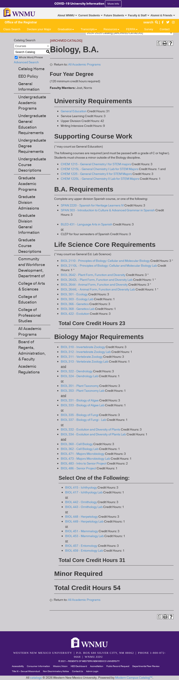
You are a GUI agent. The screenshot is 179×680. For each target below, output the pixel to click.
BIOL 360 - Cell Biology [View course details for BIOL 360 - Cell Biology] (77, 444)
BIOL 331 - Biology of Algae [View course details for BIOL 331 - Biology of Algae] (80, 400)
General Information (28, 86)
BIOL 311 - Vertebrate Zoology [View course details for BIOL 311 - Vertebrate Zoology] (82, 357)
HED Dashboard (79, 666)
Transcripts (89, 29)
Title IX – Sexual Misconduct (26, 671)
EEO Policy (28, 76)
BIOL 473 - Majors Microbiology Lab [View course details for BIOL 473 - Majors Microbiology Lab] (85, 459)
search (151, 22)
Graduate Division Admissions (28, 202)
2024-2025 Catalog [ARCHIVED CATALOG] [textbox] (115, 33)
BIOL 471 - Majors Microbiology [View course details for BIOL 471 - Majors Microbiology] (82, 454)
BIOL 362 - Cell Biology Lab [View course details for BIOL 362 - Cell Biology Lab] (79, 449)
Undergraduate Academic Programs (32, 102)
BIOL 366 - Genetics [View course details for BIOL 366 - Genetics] (75, 304)
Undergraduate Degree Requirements (32, 146)
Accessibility (18, 666)
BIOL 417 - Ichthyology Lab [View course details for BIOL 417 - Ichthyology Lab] (84, 492)
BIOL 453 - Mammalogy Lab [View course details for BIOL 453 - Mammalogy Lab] (84, 536)
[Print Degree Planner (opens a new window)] (159, 43)
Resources (111, 29)
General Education (74, 111)
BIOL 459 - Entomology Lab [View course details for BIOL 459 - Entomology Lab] (84, 551)
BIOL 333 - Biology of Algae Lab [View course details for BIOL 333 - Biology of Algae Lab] (82, 405)
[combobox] (129, 33)
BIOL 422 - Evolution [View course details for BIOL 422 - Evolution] (75, 314)
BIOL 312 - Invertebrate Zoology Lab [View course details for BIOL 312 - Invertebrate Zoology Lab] (86, 352)
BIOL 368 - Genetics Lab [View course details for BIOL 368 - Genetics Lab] (77, 309)
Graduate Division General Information (28, 224)
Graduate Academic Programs (27, 183)
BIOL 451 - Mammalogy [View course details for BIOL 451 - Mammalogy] (81, 531)
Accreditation (96, 666)
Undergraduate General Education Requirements (32, 124)
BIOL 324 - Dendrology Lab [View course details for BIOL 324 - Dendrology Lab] (79, 376)
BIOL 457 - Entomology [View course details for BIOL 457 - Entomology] (81, 546)
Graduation (66, 29)
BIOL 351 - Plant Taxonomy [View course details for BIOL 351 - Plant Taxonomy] (80, 386)
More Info (113, 4)
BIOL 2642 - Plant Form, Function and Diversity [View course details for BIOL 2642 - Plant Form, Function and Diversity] (93, 275)
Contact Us (77, 671)
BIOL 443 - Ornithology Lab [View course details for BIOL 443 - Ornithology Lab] (84, 507)
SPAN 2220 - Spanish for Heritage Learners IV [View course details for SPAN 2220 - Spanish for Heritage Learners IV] (92, 205)
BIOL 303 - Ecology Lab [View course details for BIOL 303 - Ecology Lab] (77, 299)
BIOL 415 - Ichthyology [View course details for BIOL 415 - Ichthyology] (81, 487)
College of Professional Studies (29, 315)
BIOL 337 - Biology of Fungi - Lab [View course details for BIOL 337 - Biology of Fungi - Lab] (83, 420)
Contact (165, 29)
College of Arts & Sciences (31, 286)
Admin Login (92, 671)
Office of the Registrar (21, 22)
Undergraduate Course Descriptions (32, 164)
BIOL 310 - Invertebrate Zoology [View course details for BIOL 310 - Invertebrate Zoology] (83, 347)
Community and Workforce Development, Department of (31, 267)
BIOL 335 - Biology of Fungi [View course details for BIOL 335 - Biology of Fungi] (79, 415)
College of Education (27, 299)
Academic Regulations (29, 369)
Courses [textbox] (20, 46)
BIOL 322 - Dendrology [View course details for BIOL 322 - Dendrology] (76, 371)
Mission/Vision (60, 666)
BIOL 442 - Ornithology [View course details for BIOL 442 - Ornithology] (81, 502)
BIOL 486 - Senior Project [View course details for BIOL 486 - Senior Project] (78, 468)
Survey (148, 29)
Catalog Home (31, 68)
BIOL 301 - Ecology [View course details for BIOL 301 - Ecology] (74, 294)
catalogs (36, 678)
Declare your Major (39, 29)
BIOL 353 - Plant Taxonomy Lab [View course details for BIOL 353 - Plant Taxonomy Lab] (82, 391)
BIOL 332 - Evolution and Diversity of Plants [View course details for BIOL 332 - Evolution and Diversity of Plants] (90, 429)
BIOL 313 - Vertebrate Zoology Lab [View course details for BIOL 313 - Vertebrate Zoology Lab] (84, 362)
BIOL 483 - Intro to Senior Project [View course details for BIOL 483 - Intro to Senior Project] (83, 463)
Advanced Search (26, 62)
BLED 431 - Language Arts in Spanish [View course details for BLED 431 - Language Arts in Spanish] (86, 224)
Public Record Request (117, 666)
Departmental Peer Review (145, 666)
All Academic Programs (29, 331)
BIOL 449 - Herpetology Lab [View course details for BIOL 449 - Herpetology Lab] (84, 521)
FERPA (131, 29)
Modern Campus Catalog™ (133, 678)
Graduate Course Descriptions (29, 245)
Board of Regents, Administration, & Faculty (32, 350)
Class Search (11, 29)
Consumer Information (38, 666)
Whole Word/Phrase (31, 57)
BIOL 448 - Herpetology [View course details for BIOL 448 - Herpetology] (81, 517)
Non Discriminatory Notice (56, 671)
